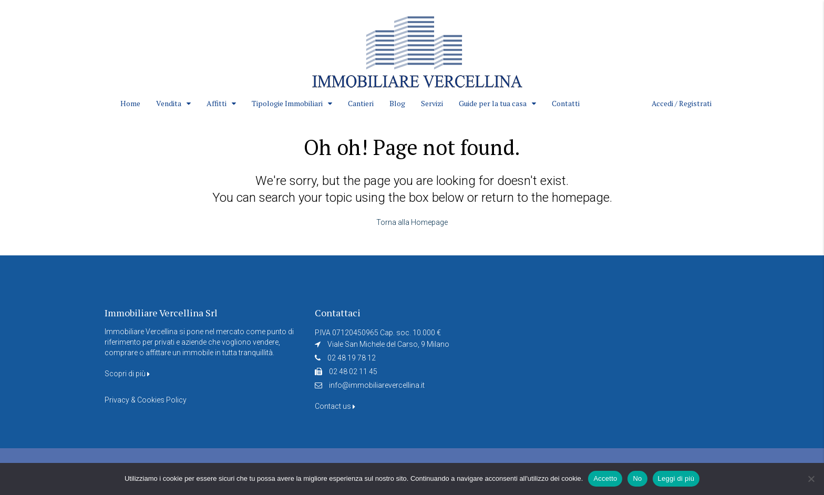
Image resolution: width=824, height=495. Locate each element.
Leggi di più (676, 478)
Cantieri (361, 103)
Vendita (168, 103)
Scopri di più (127, 373)
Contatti (566, 103)
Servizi (432, 103)
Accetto (605, 478)
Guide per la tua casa (493, 103)
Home (130, 103)
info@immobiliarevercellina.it (377, 385)
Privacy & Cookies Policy (146, 400)
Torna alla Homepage (412, 222)
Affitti (216, 103)
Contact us (335, 406)
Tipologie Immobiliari (287, 103)
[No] (811, 478)
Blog (397, 103)
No (637, 478)
